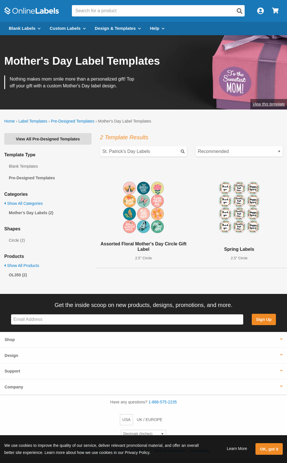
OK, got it (269, 449)
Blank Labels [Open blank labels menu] (25, 28)
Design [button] (11, 355)
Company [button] (14, 387)
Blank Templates (23, 166)
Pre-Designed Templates (72, 121)
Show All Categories (23, 203)
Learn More (237, 448)
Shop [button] (10, 339)
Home (9, 121)
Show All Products (21, 265)
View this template (269, 104)
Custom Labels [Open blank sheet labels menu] (68, 28)
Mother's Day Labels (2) (31, 213)
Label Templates (32, 121)
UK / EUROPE (149, 419)
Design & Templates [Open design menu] (118, 28)
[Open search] (239, 11)
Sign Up (263, 319)
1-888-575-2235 (163, 402)
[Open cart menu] (275, 10)
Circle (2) (17, 240)
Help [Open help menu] (157, 28)
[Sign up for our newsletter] (127, 319)
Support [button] (12, 371)
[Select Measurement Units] (143, 434)
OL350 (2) (18, 275)
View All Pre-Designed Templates (48, 139)
